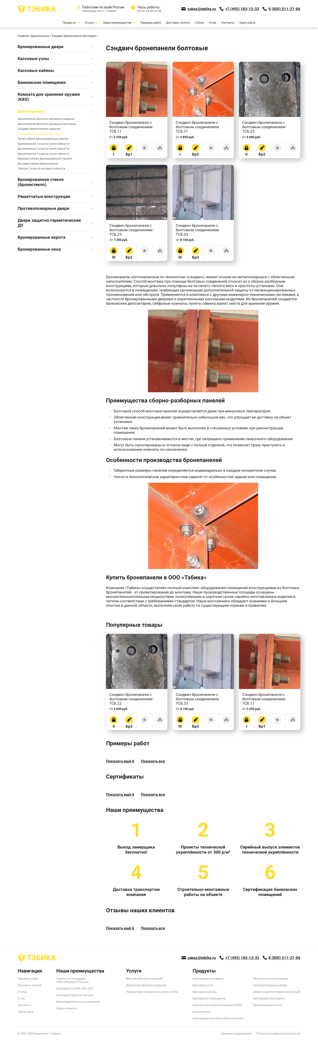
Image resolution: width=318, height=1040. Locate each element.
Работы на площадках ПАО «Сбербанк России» (72, 980)
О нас (212, 22)
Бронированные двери (208, 978)
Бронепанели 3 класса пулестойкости (43, 153)
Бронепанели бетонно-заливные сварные (46, 118)
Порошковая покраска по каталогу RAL (152, 991)
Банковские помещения (209, 998)
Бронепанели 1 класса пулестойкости (43, 143)
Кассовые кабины (205, 991)
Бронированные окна (267, 1005)
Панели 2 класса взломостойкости (41, 168)
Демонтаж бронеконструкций (146, 985)
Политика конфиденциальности (278, 1033)
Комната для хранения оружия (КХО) (217, 1005)
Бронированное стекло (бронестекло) (218, 1018)
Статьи (199, 22)
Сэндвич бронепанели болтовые (40, 133)
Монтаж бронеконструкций (144, 978)
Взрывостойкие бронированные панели (45, 158)
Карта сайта (247, 22)
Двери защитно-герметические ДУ (276, 991)
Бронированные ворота (269, 998)
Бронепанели (202, 1011)
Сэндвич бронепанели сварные (39, 128)
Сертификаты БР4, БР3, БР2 (74, 988)
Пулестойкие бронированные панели (43, 138)
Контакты (228, 22)
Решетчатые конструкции (270, 978)
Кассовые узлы (203, 985)
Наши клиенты (66, 1008)
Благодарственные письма (74, 995)
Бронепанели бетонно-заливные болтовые (47, 124)
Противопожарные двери (270, 985)
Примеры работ (150, 22)
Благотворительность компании (78, 1001)
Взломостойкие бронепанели (38, 163)
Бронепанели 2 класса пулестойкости (43, 148)
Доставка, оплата (178, 22)
